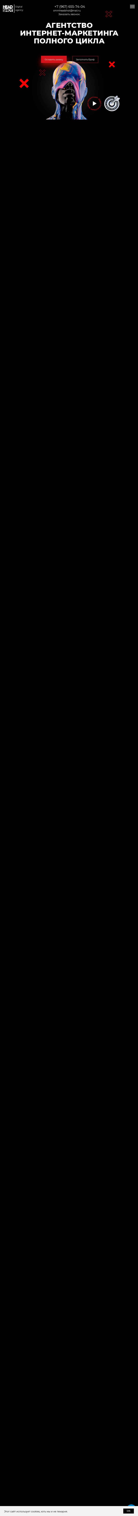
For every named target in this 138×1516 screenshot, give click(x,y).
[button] (54, 59)
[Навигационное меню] (132, 6)
